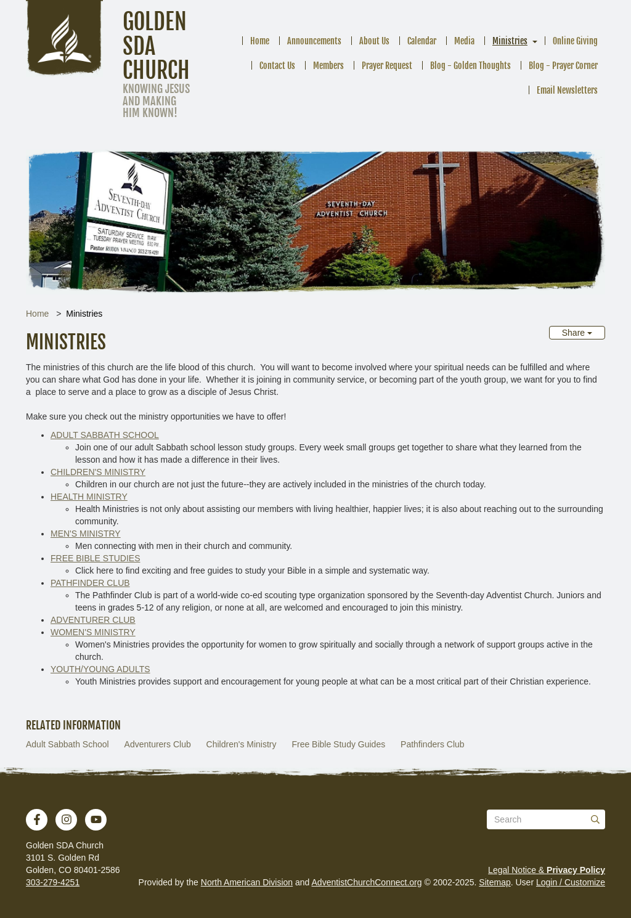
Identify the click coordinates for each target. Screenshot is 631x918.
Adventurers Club (157, 744)
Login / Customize (570, 882)
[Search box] (546, 819)
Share (577, 333)
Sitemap (494, 882)
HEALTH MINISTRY (89, 497)
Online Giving (575, 41)
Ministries (509, 41)
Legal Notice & (546, 870)
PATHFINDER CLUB (90, 583)
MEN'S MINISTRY (86, 533)
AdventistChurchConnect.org (367, 882)
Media (464, 41)
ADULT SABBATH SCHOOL (105, 435)
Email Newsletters (567, 90)
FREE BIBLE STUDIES (95, 558)
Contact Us (277, 65)
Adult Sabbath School (67, 744)
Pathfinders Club (433, 744)
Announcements (314, 41)
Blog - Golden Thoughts (470, 65)
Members (328, 65)
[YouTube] (96, 819)
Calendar (421, 41)
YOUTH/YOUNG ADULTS (100, 669)
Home (259, 41)
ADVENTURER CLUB (93, 620)
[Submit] (595, 819)
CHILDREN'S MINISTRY (98, 472)
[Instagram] (66, 819)
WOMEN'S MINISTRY (93, 632)
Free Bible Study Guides (338, 744)
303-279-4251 (52, 882)
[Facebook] (37, 819)
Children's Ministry (241, 744)
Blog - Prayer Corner (563, 65)
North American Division (247, 882)
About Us (374, 41)
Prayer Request (387, 65)
